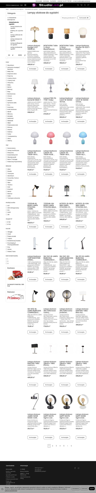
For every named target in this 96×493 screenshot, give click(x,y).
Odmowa (84, 488)
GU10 (8, 212)
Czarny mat (10, 80)
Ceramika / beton (12, 178)
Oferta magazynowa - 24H (14, 5)
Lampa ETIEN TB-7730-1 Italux (50, 99)
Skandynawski (11, 157)
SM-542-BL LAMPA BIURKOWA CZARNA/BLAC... (51, 258)
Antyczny (9, 82)
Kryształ (9, 189)
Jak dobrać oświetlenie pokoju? (40, 470)
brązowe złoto (11, 74)
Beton (8, 87)
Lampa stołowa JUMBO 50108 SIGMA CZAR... (33, 416)
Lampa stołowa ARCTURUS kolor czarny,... (50, 311)
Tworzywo (10, 173)
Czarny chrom (11, 78)
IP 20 (8, 222)
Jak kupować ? (39, 467)
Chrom (9, 96)
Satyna (9, 129)
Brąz (8, 91)
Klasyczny (10, 153)
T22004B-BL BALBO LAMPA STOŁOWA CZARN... (32, 206)
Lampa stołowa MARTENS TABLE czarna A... (33, 363)
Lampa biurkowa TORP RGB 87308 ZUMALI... (34, 258)
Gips (8, 182)
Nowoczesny (10, 148)
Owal (8, 234)
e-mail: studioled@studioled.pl (81, 1)
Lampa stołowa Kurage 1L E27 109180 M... (33, 47)
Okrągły (9, 232)
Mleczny (9, 114)
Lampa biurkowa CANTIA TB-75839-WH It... (34, 153)
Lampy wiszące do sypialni (16, 39)
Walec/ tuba (10, 251)
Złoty (8, 138)
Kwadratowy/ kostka (13, 241)
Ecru (8, 105)
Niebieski (9, 120)
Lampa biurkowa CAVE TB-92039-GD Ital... (66, 100)
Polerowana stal (12, 125)
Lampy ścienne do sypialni (16, 27)
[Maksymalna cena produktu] (20, 55)
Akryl (8, 169)
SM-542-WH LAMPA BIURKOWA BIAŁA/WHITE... (66, 258)
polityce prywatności (11, 491)
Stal (8, 187)
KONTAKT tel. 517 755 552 (65, 1)
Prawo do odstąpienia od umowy (10, 482)
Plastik (9, 171)
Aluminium (10, 65)
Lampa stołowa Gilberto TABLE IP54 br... (66, 363)
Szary (8, 134)
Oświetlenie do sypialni (14, 23)
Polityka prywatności (12, 479)
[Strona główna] (48, 5)
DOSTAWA (46, 1)
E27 (8, 205)
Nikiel (8, 123)
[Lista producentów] (69, 18)
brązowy (9, 76)
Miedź (8, 112)
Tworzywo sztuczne (13, 198)
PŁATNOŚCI (53, 1)
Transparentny (11, 136)
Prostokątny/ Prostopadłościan (12, 244)
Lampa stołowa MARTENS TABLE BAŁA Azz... (82, 311)
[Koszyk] (81, 5)
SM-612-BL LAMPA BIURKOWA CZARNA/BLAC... (82, 258)
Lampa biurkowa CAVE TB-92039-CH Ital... (82, 100)
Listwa (8, 249)
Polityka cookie (10, 477)
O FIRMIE (22, 469)
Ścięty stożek (11, 236)
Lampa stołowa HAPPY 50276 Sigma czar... (50, 416)
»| (71, 446)
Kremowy (9, 107)
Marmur (9, 193)
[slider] (7, 58)
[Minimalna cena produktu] (9, 55)
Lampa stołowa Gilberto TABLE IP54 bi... (50, 363)
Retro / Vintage (11, 159)
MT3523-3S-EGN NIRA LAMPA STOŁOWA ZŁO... (82, 205)
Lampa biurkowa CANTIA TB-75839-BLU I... (82, 153)
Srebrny (9, 132)
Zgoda (92, 488)
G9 (7, 214)
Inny (8, 247)
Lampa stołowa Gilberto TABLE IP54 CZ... (82, 363)
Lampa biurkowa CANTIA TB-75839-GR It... (66, 153)
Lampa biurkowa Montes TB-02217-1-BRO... (83, 47)
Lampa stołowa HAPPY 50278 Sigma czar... (66, 416)
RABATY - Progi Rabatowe (24, 474)
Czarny (9, 98)
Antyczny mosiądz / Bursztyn (13, 68)
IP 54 (8, 224)
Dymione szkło (11, 103)
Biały (8, 85)
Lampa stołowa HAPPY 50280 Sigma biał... (82, 416)
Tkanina (9, 185)
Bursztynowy (10, 94)
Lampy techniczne (12, 150)
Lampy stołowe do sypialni (16, 48)
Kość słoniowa (11, 109)
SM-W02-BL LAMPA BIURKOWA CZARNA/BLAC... (34, 311)
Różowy (9, 127)
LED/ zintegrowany (12, 208)
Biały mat (9, 71)
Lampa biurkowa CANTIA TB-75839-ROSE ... (50, 153)
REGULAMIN (39, 1)
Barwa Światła (24, 471)
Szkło (8, 196)
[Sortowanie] (84, 18)
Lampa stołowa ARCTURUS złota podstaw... (66, 311)
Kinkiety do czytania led (17, 31)
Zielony (9, 141)
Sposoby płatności (11, 475)
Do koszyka (32, 69)
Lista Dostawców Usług (25, 477)
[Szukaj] (78, 5)
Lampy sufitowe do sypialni (16, 35)
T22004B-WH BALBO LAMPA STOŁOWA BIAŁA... (50, 205)
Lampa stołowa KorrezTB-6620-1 (34, 99)
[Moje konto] (85, 5)
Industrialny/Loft (12, 155)
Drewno (9, 100)
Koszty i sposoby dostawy (10, 471)
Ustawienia (75, 488)
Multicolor (10, 118)
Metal (8, 191)
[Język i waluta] (88, 5)
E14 (7, 210)
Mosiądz (9, 116)
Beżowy (9, 89)
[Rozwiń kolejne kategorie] (25, 5)
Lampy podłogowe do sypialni (16, 44)
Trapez (9, 238)
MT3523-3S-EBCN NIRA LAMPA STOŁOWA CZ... (66, 205)
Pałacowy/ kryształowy (14, 161)
